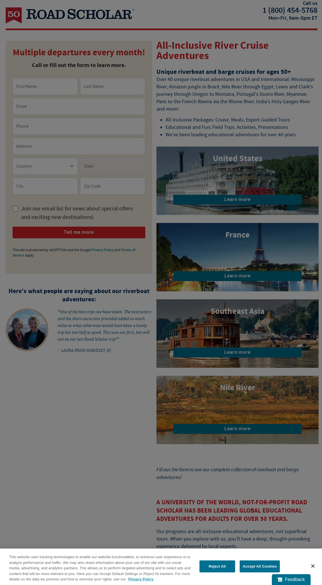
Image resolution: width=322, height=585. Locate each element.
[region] (161, 567)
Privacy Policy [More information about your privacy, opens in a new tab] (140, 579)
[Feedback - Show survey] (291, 579)
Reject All (217, 566)
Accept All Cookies (260, 566)
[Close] (313, 566)
